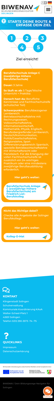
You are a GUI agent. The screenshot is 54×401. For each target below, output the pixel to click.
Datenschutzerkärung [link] (16, 351)
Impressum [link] (9, 347)
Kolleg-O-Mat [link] (15, 236)
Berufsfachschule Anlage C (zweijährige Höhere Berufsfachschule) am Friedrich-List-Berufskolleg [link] (23, 191)
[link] (3, 21)
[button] (48, 9)
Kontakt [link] (47, 394)
